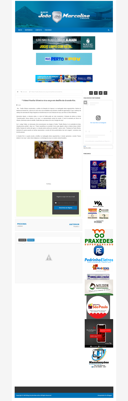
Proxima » (76, 226)
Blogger (109, 395)
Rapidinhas (29, 30)
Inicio (20, 30)
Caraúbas (86, 149)
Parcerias (48, 30)
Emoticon (31, 240)
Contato (38, 30)
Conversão (22, 240)
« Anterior (20, 226)
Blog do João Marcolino (33, 395)
